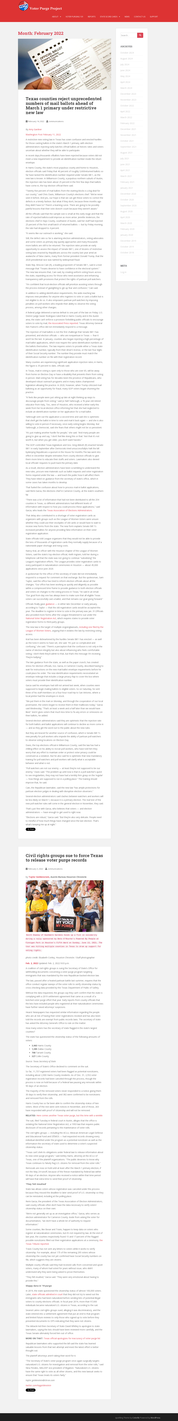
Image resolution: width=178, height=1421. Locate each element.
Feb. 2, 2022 (32, 963)
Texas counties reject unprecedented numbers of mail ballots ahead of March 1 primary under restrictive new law (64, 105)
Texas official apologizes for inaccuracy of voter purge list (72, 1338)
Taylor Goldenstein (39, 876)
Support (154, 16)
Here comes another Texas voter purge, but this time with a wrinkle (69, 1115)
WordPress (155, 1417)
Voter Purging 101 (74, 16)
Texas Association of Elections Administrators (69, 510)
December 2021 (128, 129)
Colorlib (135, 1417)
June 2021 (125, 164)
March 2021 (126, 176)
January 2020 (126, 234)
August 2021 (126, 152)
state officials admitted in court (47, 1294)
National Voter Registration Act (41, 618)
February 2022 (127, 123)
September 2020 (128, 205)
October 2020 (127, 199)
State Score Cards (108, 16)
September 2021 (128, 146)
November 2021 (128, 135)
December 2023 (128, 93)
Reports (91, 16)
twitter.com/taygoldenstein (38, 1385)
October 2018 (127, 252)
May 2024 (125, 76)
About (55, 16)
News (127, 16)
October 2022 (127, 105)
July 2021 (124, 158)
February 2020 (127, 229)
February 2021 (127, 182)
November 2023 (128, 99)
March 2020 (126, 223)
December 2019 (128, 240)
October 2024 (127, 52)
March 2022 (126, 117)
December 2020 (128, 193)
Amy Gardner (35, 129)
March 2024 (126, 88)
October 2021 (127, 140)
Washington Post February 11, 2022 (43, 134)
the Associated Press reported (63, 323)
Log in (123, 272)
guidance (50, 604)
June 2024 (125, 70)
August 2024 (126, 58)
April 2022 (125, 111)
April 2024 (125, 82)
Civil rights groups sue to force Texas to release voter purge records (64, 858)
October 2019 (127, 246)
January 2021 (126, 187)
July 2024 (124, 64)
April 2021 (125, 170)
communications (56, 121)
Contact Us (139, 16)
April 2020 (125, 217)
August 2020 (126, 211)
